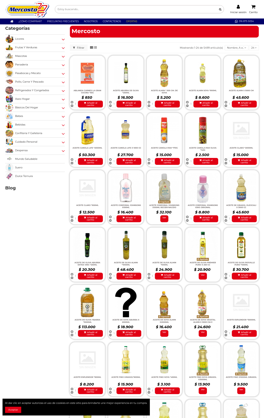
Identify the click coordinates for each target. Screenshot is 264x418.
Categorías (17, 28)
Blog (10, 188)
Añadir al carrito (90, 103)
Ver (164, 217)
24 (254, 47)
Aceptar (13, 409)
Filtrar (78, 47)
